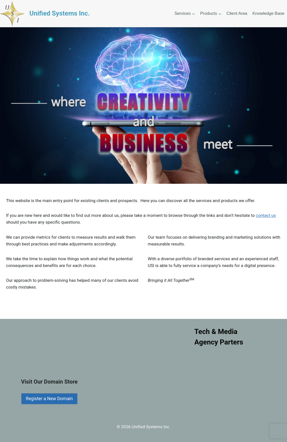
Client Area (236, 13)
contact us (266, 215)
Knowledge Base (268, 13)
